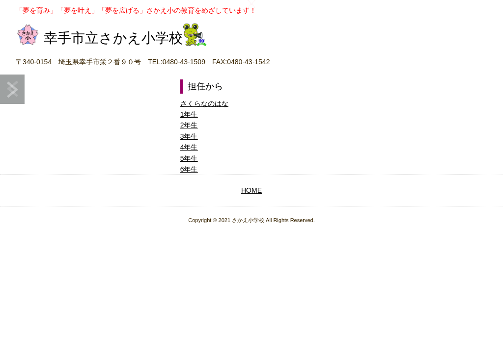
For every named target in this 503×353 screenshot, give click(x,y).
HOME (251, 190)
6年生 (189, 169)
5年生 (189, 158)
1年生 (189, 114)
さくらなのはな (204, 103)
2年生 (189, 125)
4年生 (189, 147)
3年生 (189, 136)
